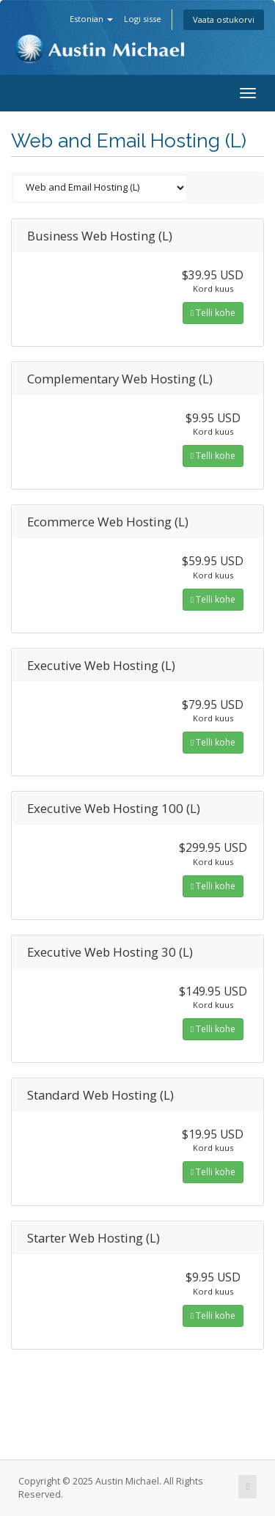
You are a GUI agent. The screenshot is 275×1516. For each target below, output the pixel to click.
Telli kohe (213, 312)
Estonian (91, 18)
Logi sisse (142, 18)
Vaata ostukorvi (223, 19)
